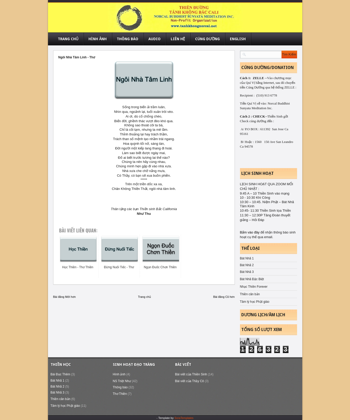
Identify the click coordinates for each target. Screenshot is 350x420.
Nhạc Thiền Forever (253, 286)
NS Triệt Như (122, 381)
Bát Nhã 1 (247, 258)
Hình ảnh (119, 374)
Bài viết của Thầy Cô (189, 381)
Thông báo (120, 387)
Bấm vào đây (250, 232)
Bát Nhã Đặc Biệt (252, 279)
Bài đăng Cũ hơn (224, 296)
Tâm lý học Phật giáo (254, 302)
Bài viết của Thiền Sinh (191, 374)
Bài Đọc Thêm (60, 374)
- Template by (174, 417)
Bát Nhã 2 (247, 265)
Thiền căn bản (250, 294)
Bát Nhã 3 (247, 272)
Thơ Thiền (120, 394)
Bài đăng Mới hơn (64, 296)
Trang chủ (144, 296)
